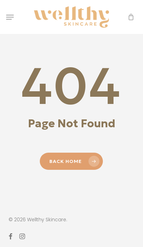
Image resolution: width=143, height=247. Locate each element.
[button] (10, 17)
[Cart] (129, 17)
